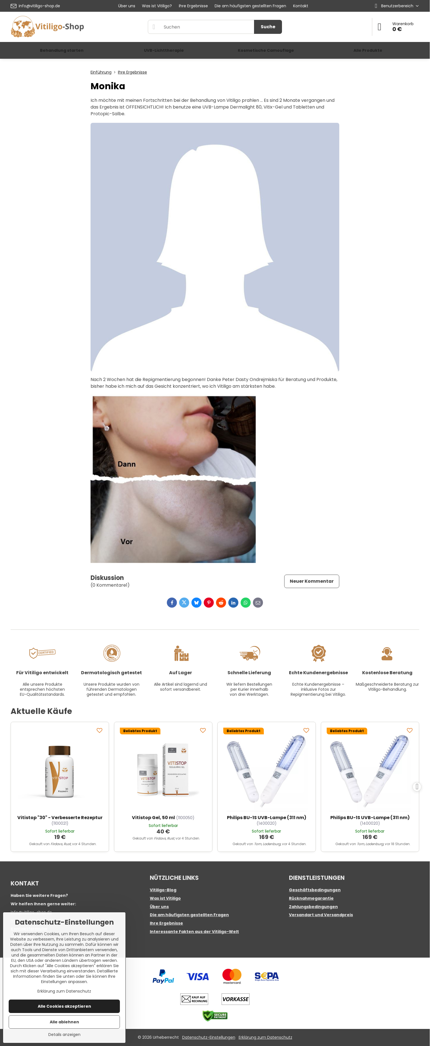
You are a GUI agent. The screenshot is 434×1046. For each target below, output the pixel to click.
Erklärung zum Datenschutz (265, 1037)
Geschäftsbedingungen (315, 890)
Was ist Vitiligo (165, 898)
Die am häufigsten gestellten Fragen (189, 915)
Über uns (159, 906)
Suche (268, 26)
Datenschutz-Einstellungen (208, 1037)
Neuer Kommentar (312, 581)
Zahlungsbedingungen (313, 906)
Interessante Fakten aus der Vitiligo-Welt (194, 931)
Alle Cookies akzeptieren (64, 1006)
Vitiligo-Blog (163, 890)
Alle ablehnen (64, 1022)
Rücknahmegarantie (311, 898)
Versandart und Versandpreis (321, 915)
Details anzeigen (64, 1034)
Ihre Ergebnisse (166, 923)
